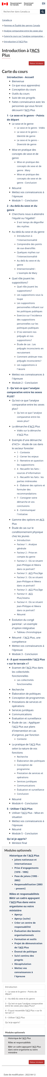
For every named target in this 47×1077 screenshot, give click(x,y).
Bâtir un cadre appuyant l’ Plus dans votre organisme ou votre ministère (24, 1049)
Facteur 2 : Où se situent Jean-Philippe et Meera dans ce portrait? (30, 565)
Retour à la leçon (36, 63)
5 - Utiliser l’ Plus (19, 808)
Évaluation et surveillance (26, 718)
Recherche (18, 689)
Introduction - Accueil (20, 77)
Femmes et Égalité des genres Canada (22, 25)
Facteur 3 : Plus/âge (30, 573)
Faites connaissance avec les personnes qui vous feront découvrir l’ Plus (28, 106)
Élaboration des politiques (31, 760)
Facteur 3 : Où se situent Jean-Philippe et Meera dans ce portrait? (30, 581)
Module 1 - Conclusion (25, 200)
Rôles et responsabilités (24, 894)
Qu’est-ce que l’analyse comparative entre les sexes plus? (28, 404)
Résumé (16, 188)
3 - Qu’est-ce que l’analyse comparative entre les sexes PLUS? (24, 392)
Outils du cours (21, 93)
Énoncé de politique (25, 951)
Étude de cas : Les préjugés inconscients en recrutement (30, 348)
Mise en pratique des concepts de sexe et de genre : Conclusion (29, 178)
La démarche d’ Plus (26, 426)
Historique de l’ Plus (24, 855)
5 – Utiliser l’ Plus (15, 1017)
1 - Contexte (23, 452)
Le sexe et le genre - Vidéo (31, 127)
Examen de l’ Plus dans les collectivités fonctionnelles (27, 672)
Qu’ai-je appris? (12, 1022)
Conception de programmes (28, 697)
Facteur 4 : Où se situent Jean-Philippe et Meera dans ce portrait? (30, 606)
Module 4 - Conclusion (25, 803)
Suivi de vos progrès (23, 97)
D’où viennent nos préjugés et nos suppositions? (26, 336)
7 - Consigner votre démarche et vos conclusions (27, 501)
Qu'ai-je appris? (17, 839)
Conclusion (23, 793)
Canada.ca (7, 20)
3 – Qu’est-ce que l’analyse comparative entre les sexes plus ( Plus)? (24, 1004)
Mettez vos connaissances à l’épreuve (23, 972)
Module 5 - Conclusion (25, 833)
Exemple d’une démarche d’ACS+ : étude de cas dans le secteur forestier (27, 444)
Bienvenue (18, 81)
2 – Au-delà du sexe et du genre (20, 998)
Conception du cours (24, 89)
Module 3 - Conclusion (25, 654)
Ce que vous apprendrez (26, 85)
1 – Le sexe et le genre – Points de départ (21, 992)
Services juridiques (23, 710)
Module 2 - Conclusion (25, 382)
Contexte (22, 738)
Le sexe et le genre (22, 123)
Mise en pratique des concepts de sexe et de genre (25, 154)
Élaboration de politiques (26, 693)
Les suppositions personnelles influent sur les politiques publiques (30, 307)
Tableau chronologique (29, 632)
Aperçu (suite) (22, 918)
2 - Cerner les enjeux (28, 456)
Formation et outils (25, 939)
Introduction (23, 540)
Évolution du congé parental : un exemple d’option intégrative (24, 624)
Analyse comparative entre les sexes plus (23, 30)
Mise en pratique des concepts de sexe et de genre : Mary (29, 166)
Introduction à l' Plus (15, 41)
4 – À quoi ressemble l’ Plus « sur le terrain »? (23, 1011)
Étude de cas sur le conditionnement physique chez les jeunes (27, 532)
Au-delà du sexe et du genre (28, 231)
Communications (22, 714)
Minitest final (19, 843)
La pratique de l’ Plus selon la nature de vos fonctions (26, 748)
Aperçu (18, 914)
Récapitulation (22, 963)
